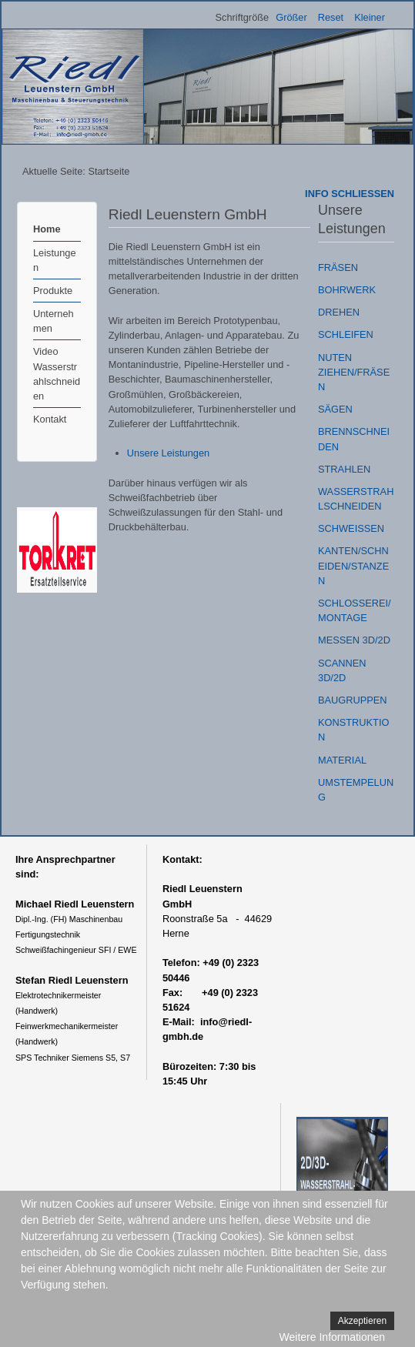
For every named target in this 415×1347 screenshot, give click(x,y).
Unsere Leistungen (168, 453)
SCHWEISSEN (351, 528)
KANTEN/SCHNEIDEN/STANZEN (353, 565)
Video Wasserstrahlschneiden (56, 374)
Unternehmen (53, 321)
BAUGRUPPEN (352, 700)
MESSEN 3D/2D (354, 640)
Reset (330, 17)
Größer (291, 17)
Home (47, 229)
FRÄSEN (338, 267)
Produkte (52, 290)
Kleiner (369, 17)
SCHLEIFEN (345, 334)
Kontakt (49, 419)
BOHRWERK (347, 290)
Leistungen (54, 260)
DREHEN (339, 312)
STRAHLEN (344, 469)
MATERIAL (342, 760)
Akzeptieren (362, 1320)
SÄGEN (335, 409)
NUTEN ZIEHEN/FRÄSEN (354, 372)
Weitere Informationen (332, 1337)
